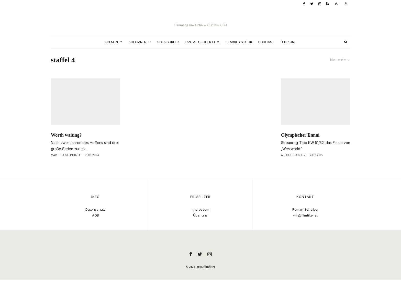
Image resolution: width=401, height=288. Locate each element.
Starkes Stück (239, 42)
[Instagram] (320, 4)
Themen (111, 42)
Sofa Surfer (168, 42)
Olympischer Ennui (300, 144)
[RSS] (327, 4)
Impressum (200, 209)
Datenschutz (95, 209)
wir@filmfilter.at (305, 215)
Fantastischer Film (202, 42)
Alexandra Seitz (293, 164)
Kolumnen (138, 42)
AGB (95, 215)
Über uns (288, 42)
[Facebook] (304, 4)
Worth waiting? (66, 144)
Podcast (266, 42)
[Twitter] (312, 4)
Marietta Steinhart (65, 164)
